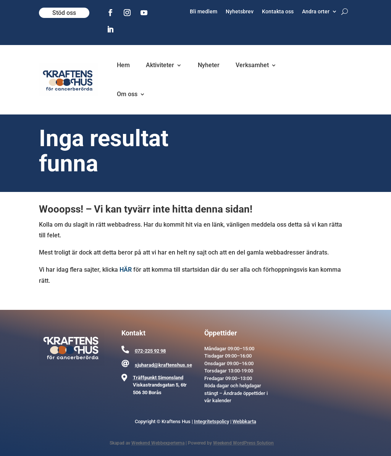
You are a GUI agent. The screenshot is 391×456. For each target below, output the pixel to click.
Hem (123, 65)
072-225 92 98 (150, 351)
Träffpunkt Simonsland (158, 377)
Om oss (127, 94)
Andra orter (316, 12)
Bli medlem (203, 12)
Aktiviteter (160, 65)
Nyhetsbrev (240, 12)
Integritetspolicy (211, 421)
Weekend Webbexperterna (157, 443)
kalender (221, 400)
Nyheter (209, 65)
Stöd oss (64, 12)
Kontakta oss (278, 12)
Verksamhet (252, 65)
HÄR (126, 269)
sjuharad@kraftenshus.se (163, 365)
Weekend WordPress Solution (243, 443)
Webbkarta (244, 421)
